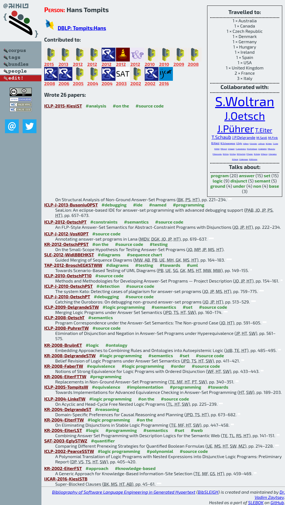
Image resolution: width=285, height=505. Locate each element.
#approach (97, 468)
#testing (159, 244)
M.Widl (217, 149)
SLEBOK (255, 502)
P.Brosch (224, 149)
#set (187, 307)
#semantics (136, 221)
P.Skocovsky (217, 154)
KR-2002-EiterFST (63, 468)
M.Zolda (257, 154)
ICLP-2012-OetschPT (65, 221)
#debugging (113, 204)
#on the (121, 105)
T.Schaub (221, 137)
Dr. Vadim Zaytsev (270, 494)
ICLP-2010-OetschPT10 (68, 275)
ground (217, 186)
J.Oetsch (244, 115)
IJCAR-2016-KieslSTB (65, 478)
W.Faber (269, 143)
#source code (150, 105)
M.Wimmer (253, 159)
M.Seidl (261, 137)
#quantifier (103, 440)
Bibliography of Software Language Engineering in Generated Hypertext (124, 492)
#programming (188, 204)
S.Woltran (244, 101)
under (239, 186)
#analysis (96, 105)
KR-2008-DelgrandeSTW (70, 355)
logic (218, 180)
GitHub (277, 502)
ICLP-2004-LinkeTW (64, 398)
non (257, 186)
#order (178, 366)
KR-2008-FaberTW (63, 366)
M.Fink (273, 137)
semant (262, 180)
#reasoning (107, 409)
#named (158, 204)
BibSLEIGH (208, 492)
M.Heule (235, 159)
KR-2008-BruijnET (63, 345)
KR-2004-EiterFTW (64, 419)
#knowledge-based (135, 468)
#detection (108, 286)
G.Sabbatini (262, 149)
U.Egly (239, 143)
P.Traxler (249, 154)
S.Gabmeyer (243, 159)
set (267, 175)
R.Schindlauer (252, 149)
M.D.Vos (226, 154)
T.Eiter (263, 129)
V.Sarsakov (272, 154)
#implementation (145, 387)
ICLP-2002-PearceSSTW (69, 451)
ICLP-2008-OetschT (64, 317)
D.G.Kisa (233, 154)
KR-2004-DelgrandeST (67, 409)
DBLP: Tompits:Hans (82, 28)
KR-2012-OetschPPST (66, 244)
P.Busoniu (271, 149)
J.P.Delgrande (243, 137)
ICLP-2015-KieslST (63, 105)
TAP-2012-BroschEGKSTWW (73, 265)
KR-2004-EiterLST (63, 430)
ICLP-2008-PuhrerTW (66, 328)
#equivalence (101, 366)
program (220, 175)
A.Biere (246, 143)
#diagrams (109, 254)
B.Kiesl (215, 143)
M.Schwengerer (227, 143)
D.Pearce (264, 154)
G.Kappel (231, 149)
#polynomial (160, 451)
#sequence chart (144, 254)
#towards (170, 265)
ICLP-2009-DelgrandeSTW (71, 307)
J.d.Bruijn (261, 143)
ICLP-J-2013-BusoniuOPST (71, 204)
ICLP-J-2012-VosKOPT (66, 233)
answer (247, 175)
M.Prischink (241, 154)
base (274, 186)
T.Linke (275, 143)
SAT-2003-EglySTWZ (65, 440)
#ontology (116, 345)
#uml (192, 265)
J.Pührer (235, 128)
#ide (137, 204)
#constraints (104, 221)
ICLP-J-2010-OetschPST (68, 286)
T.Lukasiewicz (241, 149)
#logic (92, 345)
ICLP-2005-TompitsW (66, 387)
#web (197, 430)
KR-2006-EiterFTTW (65, 376)
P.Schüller (253, 143)
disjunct (238, 180)
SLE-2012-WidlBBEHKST (69, 254)
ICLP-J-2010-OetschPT (67, 296)
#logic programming (123, 307)
